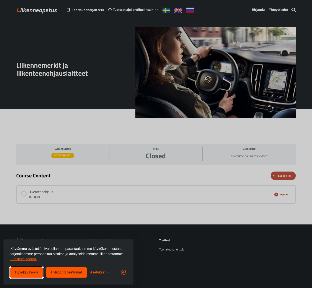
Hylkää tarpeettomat (66, 272)
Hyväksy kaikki (26, 272)
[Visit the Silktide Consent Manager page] (124, 272)
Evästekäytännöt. (23, 259)
